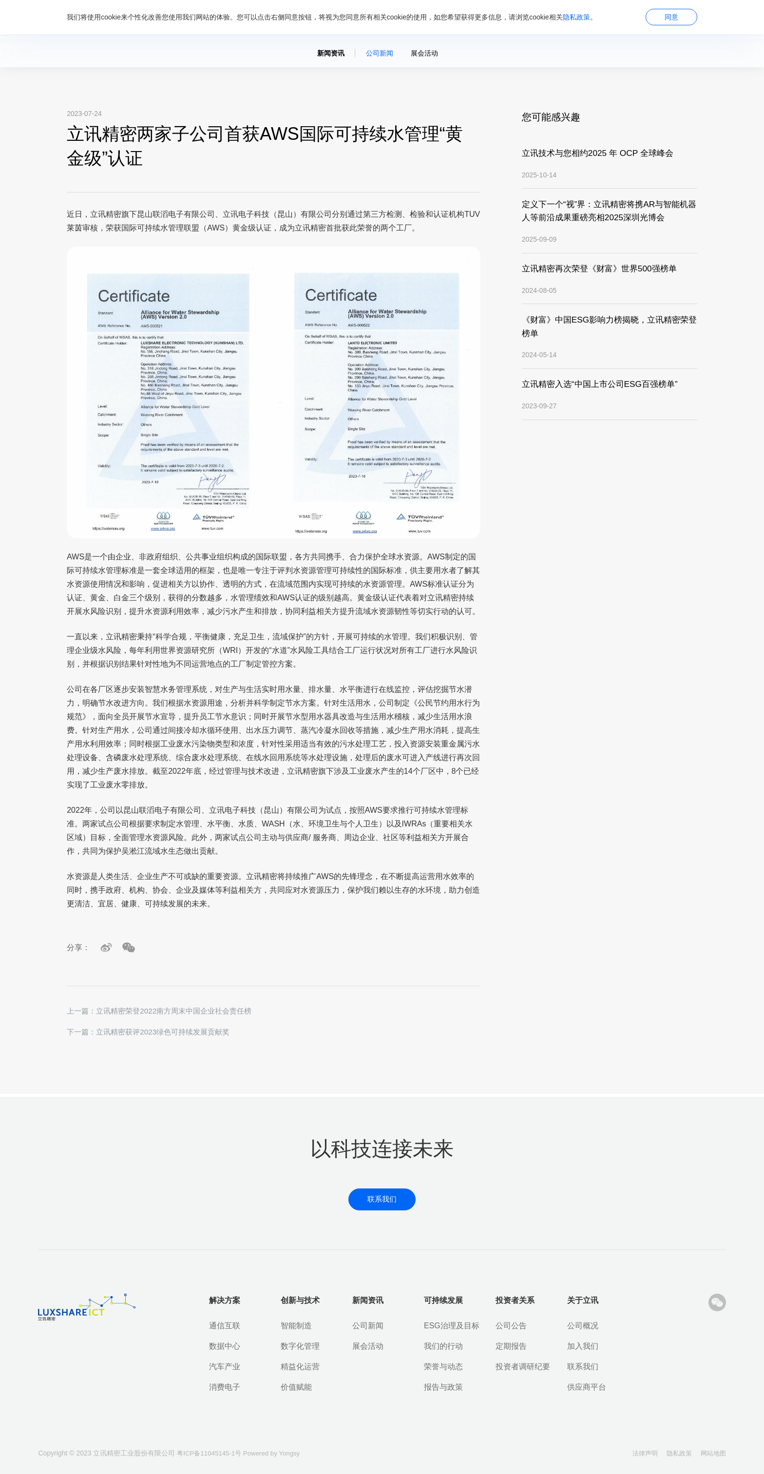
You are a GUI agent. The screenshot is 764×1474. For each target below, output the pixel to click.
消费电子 (224, 1387)
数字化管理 (300, 1346)
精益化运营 (300, 1366)
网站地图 (712, 1453)
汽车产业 (224, 1366)
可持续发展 (443, 1300)
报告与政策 (443, 1387)
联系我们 (582, 1366)
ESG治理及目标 (451, 1325)
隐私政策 (576, 17)
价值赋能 (296, 1387)
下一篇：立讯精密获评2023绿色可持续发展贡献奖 (153, 1033)
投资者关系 (515, 1300)
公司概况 (582, 1325)
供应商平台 (586, 1387)
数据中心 (224, 1346)
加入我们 (582, 1346)
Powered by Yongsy (277, 1453)
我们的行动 (443, 1346)
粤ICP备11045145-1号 (212, 1453)
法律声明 (638, 1453)
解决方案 (224, 1300)
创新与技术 (300, 1300)
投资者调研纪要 (523, 1366)
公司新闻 (379, 53)
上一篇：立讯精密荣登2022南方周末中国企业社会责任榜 (165, 1011)
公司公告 (511, 1325)
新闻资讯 (330, 53)
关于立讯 (582, 1300)
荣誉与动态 (443, 1366)
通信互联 (224, 1325)
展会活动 (424, 53)
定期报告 (511, 1346)
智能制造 (296, 1325)
